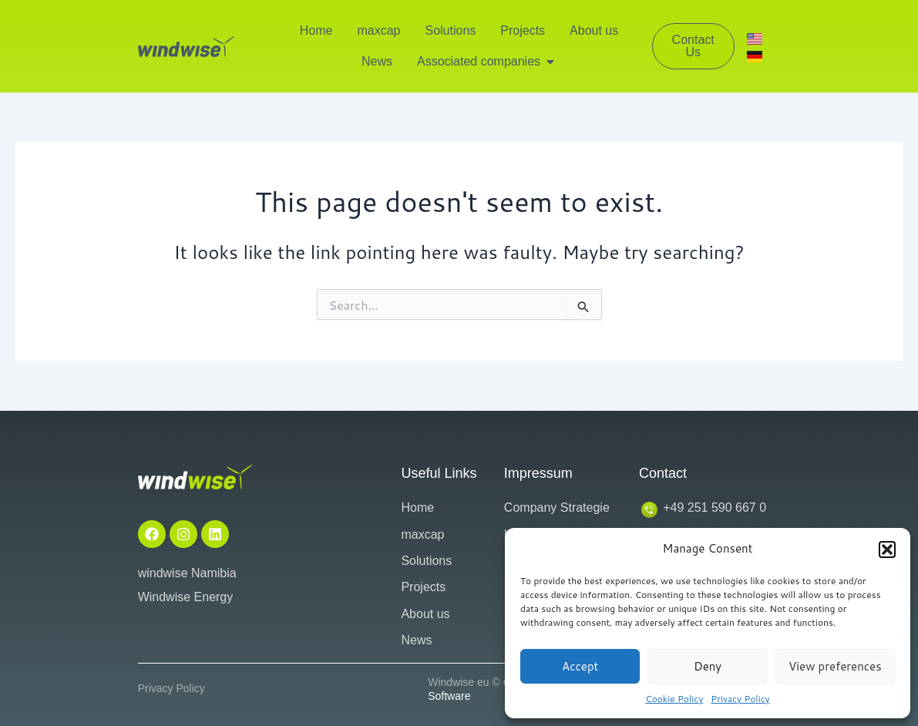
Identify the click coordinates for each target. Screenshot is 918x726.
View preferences (835, 666)
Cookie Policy (674, 698)
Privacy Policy (740, 698)
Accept (580, 666)
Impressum (538, 473)
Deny (707, 666)
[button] (887, 549)
